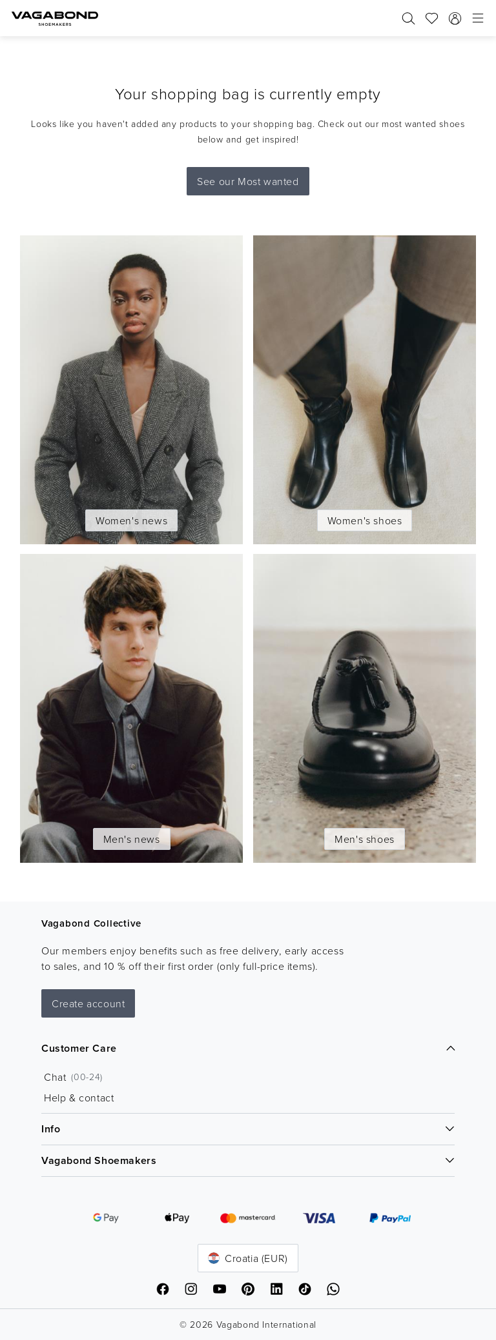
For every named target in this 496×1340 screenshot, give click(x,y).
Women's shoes (364, 520)
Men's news (131, 839)
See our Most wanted (247, 181)
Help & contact (79, 1097)
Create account (88, 1003)
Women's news (131, 520)
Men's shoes (365, 839)
